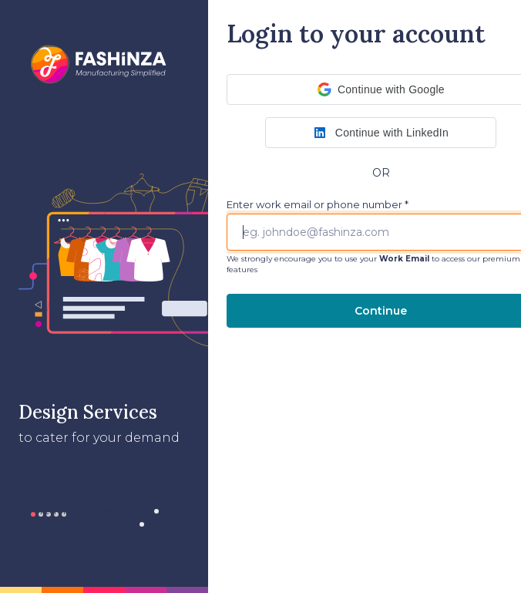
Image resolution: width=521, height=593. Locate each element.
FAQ (104, 543)
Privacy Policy (89, 524)
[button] (381, 133)
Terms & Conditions (90, 510)
